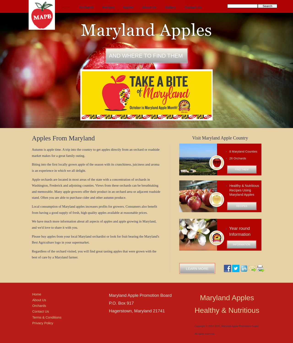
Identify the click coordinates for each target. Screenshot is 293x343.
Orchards (39, 306)
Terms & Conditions (46, 317)
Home (36, 294)
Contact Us (40, 311)
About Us (39, 300)
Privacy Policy (42, 323)
